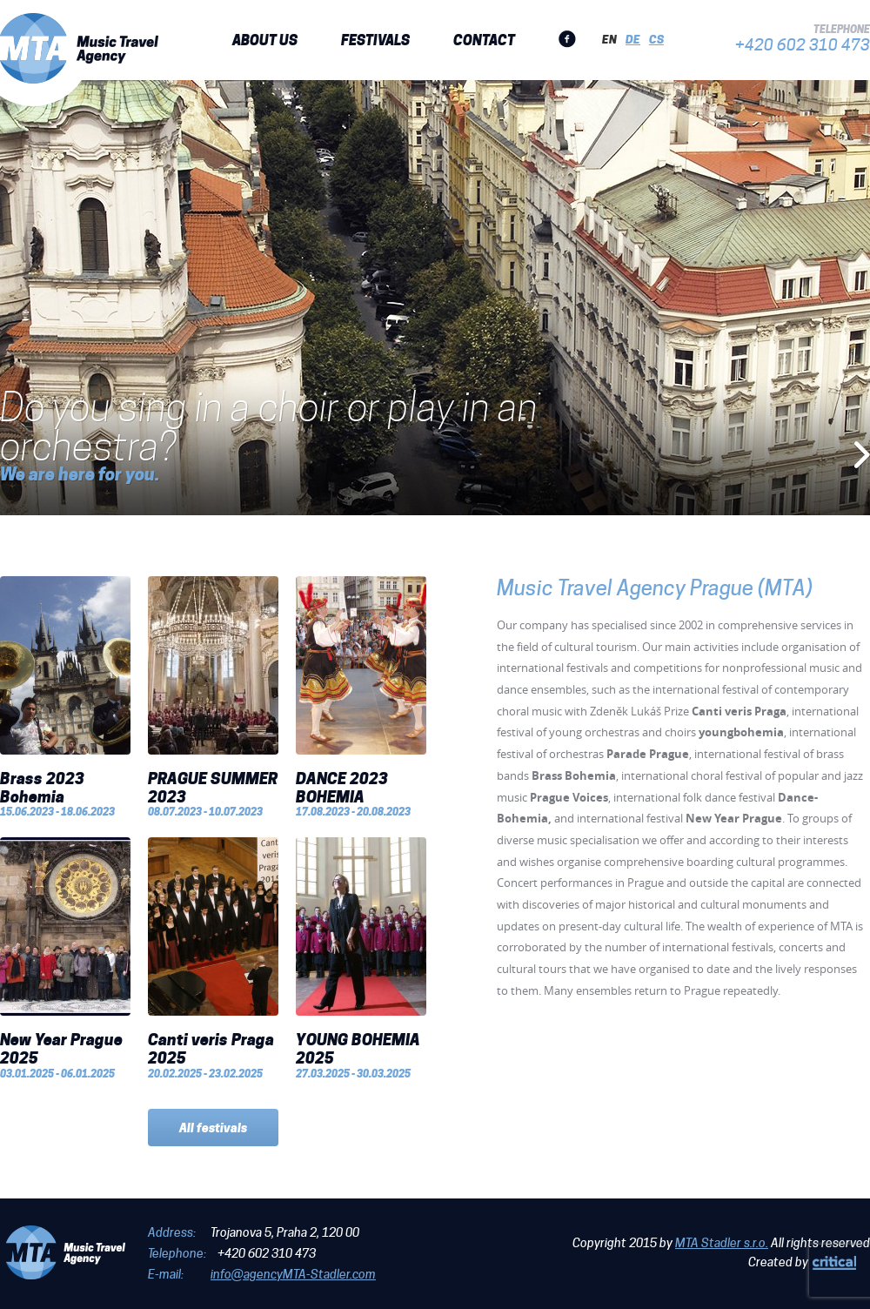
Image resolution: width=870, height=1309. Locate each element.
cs (656, 39)
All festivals (213, 1127)
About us (265, 40)
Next (861, 455)
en (609, 39)
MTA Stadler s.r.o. (721, 1243)
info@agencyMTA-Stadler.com (293, 1274)
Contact (484, 40)
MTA (79, 48)
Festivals (375, 40)
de (633, 39)
